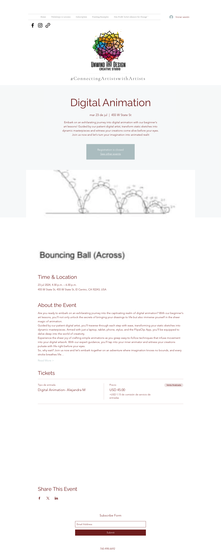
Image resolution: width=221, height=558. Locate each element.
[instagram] (40, 25)
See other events (110, 153)
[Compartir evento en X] (48, 498)
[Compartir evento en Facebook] (39, 498)
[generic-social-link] (48, 25)
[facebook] (33, 25)
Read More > (46, 360)
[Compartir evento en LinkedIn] (56, 498)
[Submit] (110, 533)
